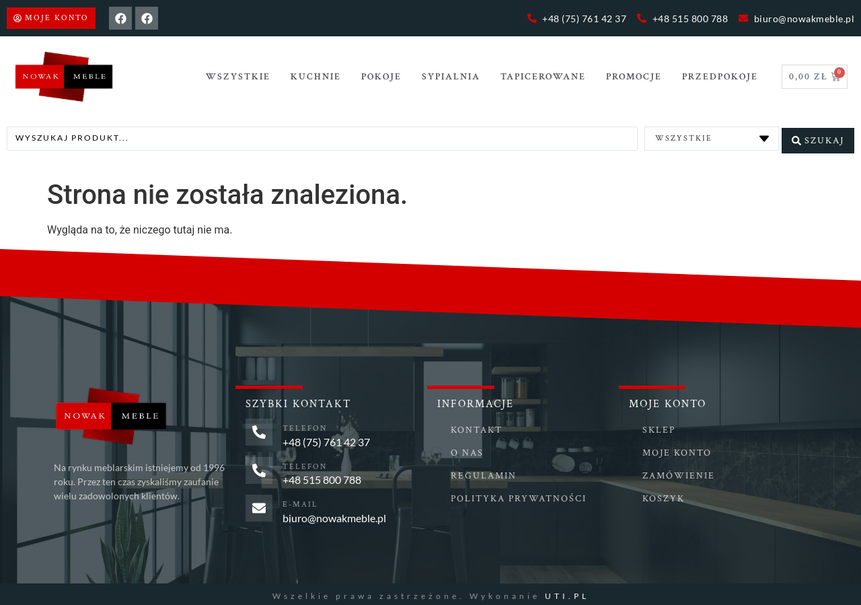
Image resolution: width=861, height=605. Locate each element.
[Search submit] (818, 136)
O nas (467, 449)
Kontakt (476, 427)
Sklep (658, 427)
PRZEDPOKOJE (720, 77)
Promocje (634, 77)
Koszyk (663, 495)
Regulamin (484, 472)
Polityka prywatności (519, 495)
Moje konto (677, 449)
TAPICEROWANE (543, 77)
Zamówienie (678, 472)
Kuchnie (316, 77)
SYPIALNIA (451, 77)
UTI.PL (567, 592)
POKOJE (381, 77)
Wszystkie (238, 77)
